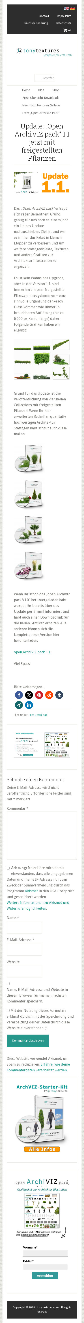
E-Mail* (28, 1261)
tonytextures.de (44, 51)
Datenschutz (63, 23)
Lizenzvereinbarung (36, 23)
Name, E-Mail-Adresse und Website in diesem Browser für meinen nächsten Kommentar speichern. (37, 995)
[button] (19, 695)
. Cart (68, 30)
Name (13, 918)
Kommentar (17, 808)
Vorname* (30, 1247)
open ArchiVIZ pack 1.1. (32, 652)
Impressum (64, 16)
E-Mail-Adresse (20, 940)
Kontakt (44, 16)
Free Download (38, 714)
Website (13, 962)
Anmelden (45, 1275)
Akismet (31, 891)
